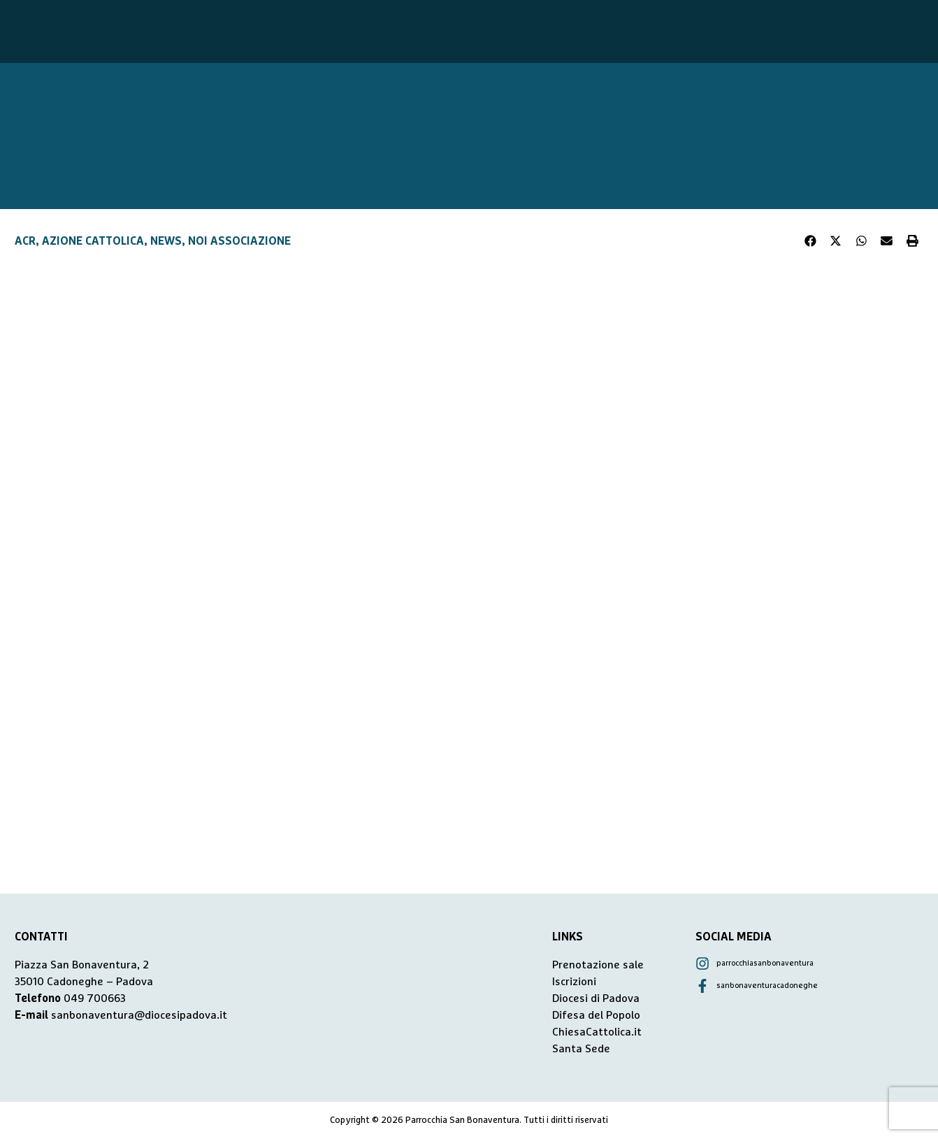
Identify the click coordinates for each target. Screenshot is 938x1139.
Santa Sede (581, 1048)
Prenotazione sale (598, 964)
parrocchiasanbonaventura (765, 963)
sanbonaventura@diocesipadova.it (139, 1015)
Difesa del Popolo (596, 1015)
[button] (811, 241)
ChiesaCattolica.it (597, 1032)
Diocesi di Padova (596, 998)
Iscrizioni (574, 981)
